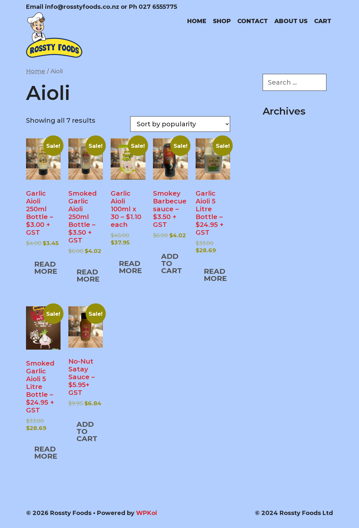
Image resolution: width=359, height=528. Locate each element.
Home (196, 21)
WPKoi (146, 513)
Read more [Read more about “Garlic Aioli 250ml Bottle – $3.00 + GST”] (45, 268)
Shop (222, 21)
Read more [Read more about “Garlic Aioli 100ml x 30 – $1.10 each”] (130, 267)
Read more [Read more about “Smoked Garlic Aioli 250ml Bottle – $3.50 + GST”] (88, 276)
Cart (322, 21)
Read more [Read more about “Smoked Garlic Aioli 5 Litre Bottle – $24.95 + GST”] (45, 453)
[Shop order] (180, 124)
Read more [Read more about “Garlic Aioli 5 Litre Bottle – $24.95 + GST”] (215, 275)
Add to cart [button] (171, 263)
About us (291, 21)
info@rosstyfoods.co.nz (82, 6)
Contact (252, 21)
